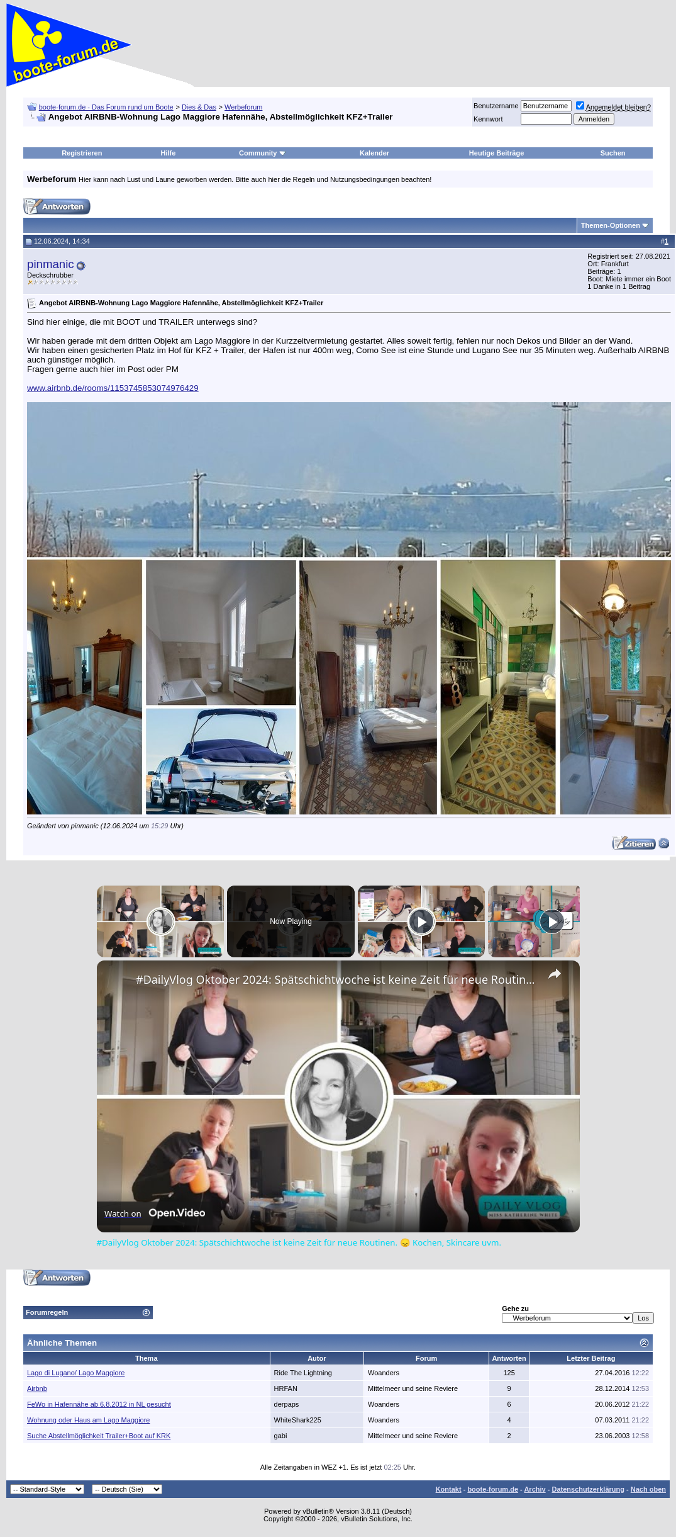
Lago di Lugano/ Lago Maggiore (76, 1373)
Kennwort (488, 119)
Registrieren (82, 153)
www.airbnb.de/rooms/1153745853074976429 (113, 388)
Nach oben (648, 1489)
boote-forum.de (492, 1489)
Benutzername (496, 106)
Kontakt (449, 1489)
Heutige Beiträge (496, 153)
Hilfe (168, 153)
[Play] (421, 921)
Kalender (374, 153)
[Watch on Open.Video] (155, 1213)
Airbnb (37, 1388)
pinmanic (50, 264)
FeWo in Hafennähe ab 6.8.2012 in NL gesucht (99, 1404)
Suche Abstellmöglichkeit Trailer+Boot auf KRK (98, 1435)
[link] (117, 980)
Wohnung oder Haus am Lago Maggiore (88, 1420)
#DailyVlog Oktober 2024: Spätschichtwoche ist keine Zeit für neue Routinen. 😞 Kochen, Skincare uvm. (336, 979)
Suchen (613, 153)
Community (262, 153)
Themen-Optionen (610, 225)
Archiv (534, 1489)
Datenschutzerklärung (587, 1489)
